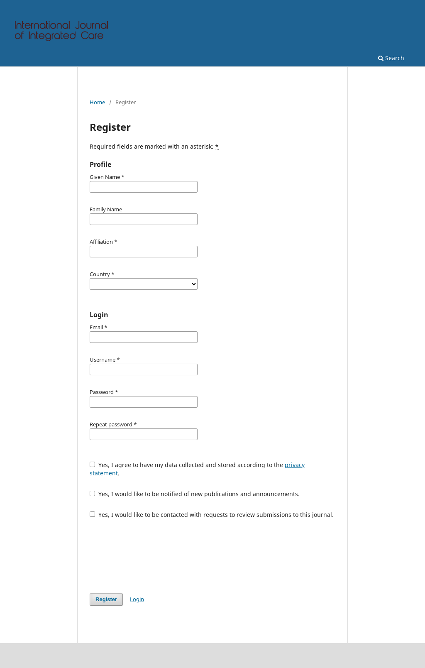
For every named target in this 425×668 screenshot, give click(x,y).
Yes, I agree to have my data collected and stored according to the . (197, 469)
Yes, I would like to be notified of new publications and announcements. (195, 494)
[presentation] (153, 556)
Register (106, 599)
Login (137, 599)
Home (97, 102)
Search (391, 58)
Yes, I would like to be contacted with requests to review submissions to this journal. (212, 515)
